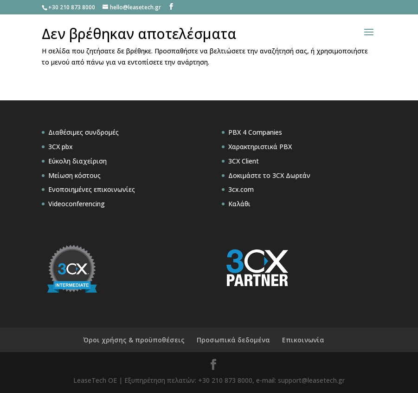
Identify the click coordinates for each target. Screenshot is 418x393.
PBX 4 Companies (255, 132)
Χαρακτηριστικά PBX (260, 146)
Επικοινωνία (303, 339)
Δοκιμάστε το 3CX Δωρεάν (269, 175)
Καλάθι (239, 203)
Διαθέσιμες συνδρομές (83, 132)
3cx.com (241, 189)
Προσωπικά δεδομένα (233, 339)
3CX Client (243, 161)
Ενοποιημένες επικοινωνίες (91, 189)
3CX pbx (60, 146)
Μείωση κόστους (74, 175)
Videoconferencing (76, 203)
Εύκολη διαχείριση (77, 161)
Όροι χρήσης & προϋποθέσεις (134, 339)
